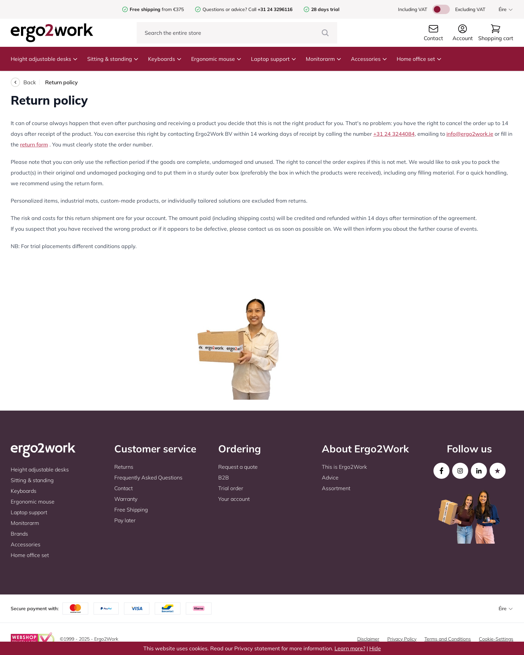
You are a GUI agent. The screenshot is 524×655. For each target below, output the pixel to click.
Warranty (125, 499)
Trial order (230, 488)
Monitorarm (324, 59)
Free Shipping (131, 509)
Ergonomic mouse (216, 59)
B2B (223, 477)
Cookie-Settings (496, 639)
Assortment (336, 488)
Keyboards (165, 59)
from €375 (157, 9)
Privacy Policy (401, 639)
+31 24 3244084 (394, 133)
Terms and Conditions (447, 639)
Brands (19, 533)
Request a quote (238, 466)
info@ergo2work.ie (469, 133)
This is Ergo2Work (344, 466)
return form (34, 144)
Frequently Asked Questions (148, 477)
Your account (234, 499)
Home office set (419, 59)
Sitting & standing (113, 59)
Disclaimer (368, 639)
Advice (330, 477)
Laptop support (273, 59)
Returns (123, 466)
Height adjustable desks (44, 59)
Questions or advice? (225, 9)
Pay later (125, 520)
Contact (123, 488)
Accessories (369, 59)
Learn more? (350, 648)
